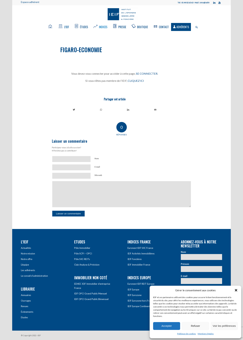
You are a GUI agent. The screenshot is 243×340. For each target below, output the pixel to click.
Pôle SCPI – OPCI (83, 253)
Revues (24, 306)
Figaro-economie (81, 50)
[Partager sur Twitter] (74, 110)
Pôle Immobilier (82, 248)
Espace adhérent (30, 2)
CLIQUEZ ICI (136, 80)
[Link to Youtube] (219, 2)
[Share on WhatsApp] (101, 110)
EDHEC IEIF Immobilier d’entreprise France (92, 285)
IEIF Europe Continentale (140, 306)
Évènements (27, 311)
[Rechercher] (195, 27)
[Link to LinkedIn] (214, 2)
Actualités (26, 248)
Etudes (24, 317)
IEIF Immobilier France (139, 264)
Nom (97, 158)
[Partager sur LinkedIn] (128, 110)
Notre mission (28, 253)
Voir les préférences (224, 325)
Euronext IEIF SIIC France (140, 248)
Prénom (185, 264)
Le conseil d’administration (34, 275)
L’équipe (25, 264)
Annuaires (26, 295)
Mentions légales (206, 333)
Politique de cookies (186, 333)
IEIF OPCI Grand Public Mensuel (90, 293)
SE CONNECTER (146, 73)
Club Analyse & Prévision (86, 264)
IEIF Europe (133, 289)
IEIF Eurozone (134, 295)
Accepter (166, 325)
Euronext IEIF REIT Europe (141, 283)
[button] (236, 290)
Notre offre (26, 259)
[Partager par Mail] (155, 110)
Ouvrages (26, 300)
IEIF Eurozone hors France (141, 300)
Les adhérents (28, 270)
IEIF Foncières (135, 259)
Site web (98, 175)
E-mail (97, 167)
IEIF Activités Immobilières (141, 253)
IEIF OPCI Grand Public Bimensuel (91, 299)
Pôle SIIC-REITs (82, 259)
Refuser (195, 325)
